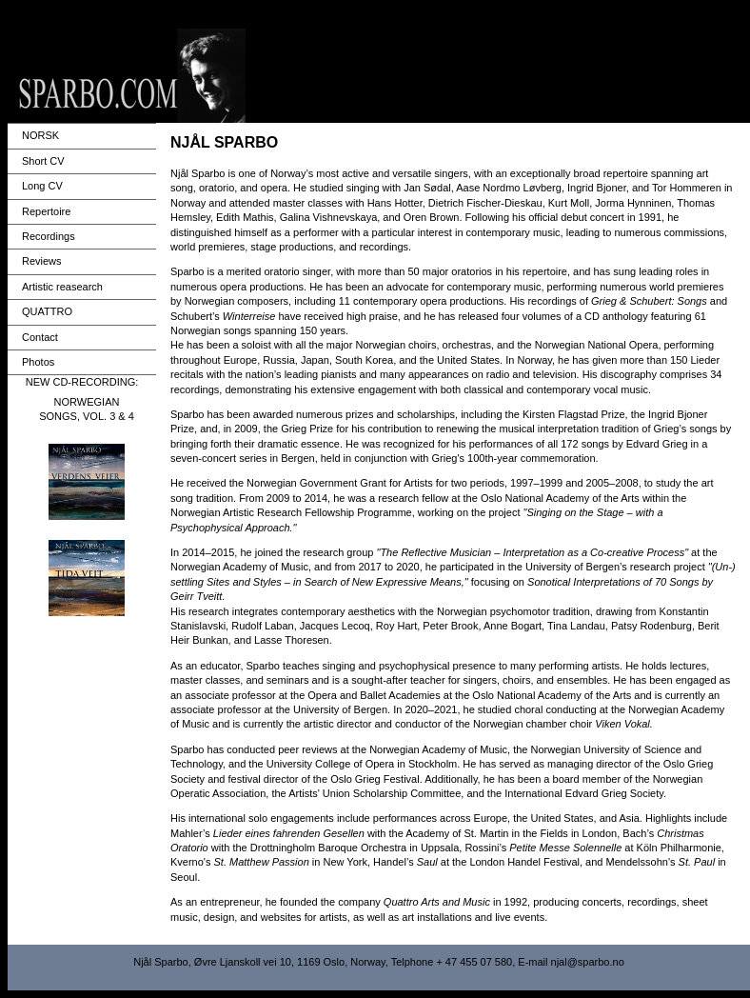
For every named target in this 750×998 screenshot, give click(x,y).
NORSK (40, 135)
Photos (38, 362)
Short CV (43, 161)
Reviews (42, 261)
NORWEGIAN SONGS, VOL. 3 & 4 (86, 409)
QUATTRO (47, 311)
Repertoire (46, 211)
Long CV (42, 185)
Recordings (48, 236)
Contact (40, 337)
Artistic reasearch (62, 286)
